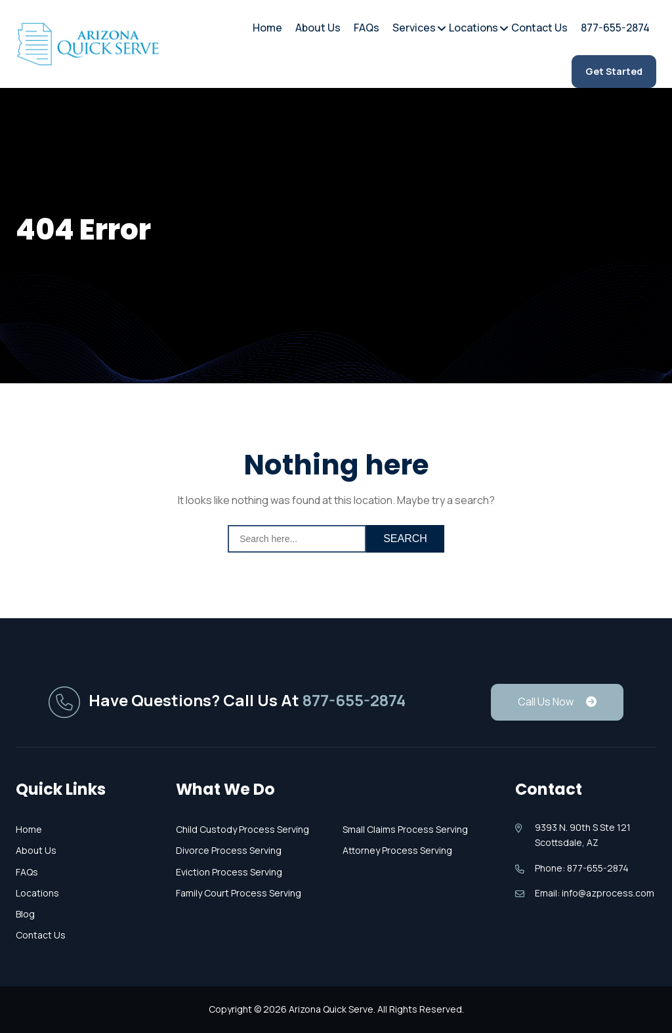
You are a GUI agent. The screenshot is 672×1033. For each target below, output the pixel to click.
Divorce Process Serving (229, 850)
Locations (473, 26)
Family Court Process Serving (238, 893)
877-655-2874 (615, 27)
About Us (318, 27)
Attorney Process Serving (397, 850)
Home (267, 27)
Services (414, 26)
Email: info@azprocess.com (594, 893)
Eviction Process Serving (229, 872)
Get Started (613, 71)
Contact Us (539, 27)
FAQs (366, 27)
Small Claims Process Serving (405, 829)
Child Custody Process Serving (242, 829)
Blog (25, 914)
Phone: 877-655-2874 (582, 868)
